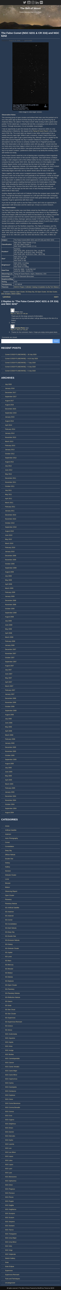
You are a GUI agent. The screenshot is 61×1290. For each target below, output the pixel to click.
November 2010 (10, 519)
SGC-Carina (9, 1083)
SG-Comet (8, 920)
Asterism (13, 292)
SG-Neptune (9, 981)
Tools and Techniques (12, 1279)
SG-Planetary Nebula (12, 993)
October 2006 (9, 706)
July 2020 (8, 384)
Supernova (9, 1270)
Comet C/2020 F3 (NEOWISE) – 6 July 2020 (20, 367)
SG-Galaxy (9, 944)
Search (56, 341)
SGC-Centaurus (10, 1091)
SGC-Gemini (9, 1132)
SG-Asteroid (9, 916)
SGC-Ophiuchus (10, 1181)
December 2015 (10, 409)
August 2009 (9, 572)
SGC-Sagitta (9, 1205)
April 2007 (8, 682)
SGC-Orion (9, 1185)
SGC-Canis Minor (11, 1075)
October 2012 (9, 454)
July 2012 (8, 466)
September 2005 (11, 759)
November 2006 (10, 702)
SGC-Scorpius (5, 294)
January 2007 (9, 694)
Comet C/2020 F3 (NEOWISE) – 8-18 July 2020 (21, 358)
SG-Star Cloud (10, 1009)
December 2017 (10, 392)
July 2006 (8, 719)
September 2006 (11, 710)
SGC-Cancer (9, 1062)
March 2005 (9, 784)
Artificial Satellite (10, 830)
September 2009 (11, 568)
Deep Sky (8, 850)
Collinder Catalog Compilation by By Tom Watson (42, 287)
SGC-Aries (8, 1046)
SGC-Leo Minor (10, 1152)
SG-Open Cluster (40, 292)
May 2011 (8, 494)
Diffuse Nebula (10, 854)
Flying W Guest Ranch (40, 131)
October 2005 (9, 755)
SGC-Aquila (9, 1042)
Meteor (7, 887)
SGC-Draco (9, 1128)
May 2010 (8, 539)
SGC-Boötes (9, 1054)
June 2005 (8, 772)
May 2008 (8, 629)
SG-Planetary (9, 989)
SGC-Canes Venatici (12, 1067)
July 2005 (8, 768)
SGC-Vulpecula (10, 1254)
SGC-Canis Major (11, 1071)
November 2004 (10, 800)
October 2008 (9, 608)
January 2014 (9, 433)
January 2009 (9, 596)
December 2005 (10, 747)
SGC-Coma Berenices (12, 1103)
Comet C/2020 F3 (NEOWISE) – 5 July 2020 (20, 371)
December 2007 (10, 649)
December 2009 (10, 555)
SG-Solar (8, 1005)
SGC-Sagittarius (10, 1209)
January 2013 (9, 449)
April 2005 (8, 780)
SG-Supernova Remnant (13, 1022)
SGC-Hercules (10, 1136)
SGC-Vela (8, 1246)
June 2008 (8, 625)
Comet (7, 842)
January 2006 (9, 743)
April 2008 (8, 633)
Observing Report (11, 891)
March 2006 (9, 735)
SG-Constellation (11, 924)
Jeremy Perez (20, 328)
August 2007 (9, 666)
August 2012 (9, 462)
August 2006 (9, 715)
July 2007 (8, 670)
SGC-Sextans (9, 1226)
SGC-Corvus (9, 1111)
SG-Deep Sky (30, 292)
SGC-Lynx (8, 1168)
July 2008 (8, 621)
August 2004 (9, 812)
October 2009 (9, 564)
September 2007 (11, 662)
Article (7, 826)
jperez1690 (28, 40)
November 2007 (10, 653)
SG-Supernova (10, 1018)
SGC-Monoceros (11, 1177)
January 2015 (9, 417)
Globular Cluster (10, 875)
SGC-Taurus (9, 1230)
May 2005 (8, 776)
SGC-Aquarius (10, 1038)
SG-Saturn (8, 1001)
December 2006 (10, 698)
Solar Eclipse (9, 1266)
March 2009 (9, 588)
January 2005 (9, 792)
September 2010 (11, 527)
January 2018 (9, 388)
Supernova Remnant (12, 1274)
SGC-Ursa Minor (11, 1242)
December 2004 (10, 796)
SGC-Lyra (8, 1173)
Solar (7, 1262)
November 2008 (10, 604)
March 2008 (9, 637)
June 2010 (8, 535)
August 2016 (9, 405)
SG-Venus (8, 1030)
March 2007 (9, 686)
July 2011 (8, 490)
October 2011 (9, 486)
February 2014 (10, 429)
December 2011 (10, 478)
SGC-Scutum (9, 1217)
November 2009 (10, 560)
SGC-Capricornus (11, 1079)
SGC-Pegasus (10, 1189)
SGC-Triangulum (11, 1234)
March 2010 (9, 543)
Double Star (9, 859)
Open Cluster (20, 292)
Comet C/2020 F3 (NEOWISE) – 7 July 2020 (20, 363)
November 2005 (10, 751)
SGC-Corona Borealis (12, 1107)
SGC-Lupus (9, 1164)
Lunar (7, 879)
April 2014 (8, 425)
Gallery (7, 867)
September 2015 (11, 413)
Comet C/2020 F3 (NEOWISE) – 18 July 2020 (20, 354)
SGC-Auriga (9, 1050)
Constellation (9, 846)
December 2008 (10, 600)
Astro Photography (11, 838)
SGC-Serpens (10, 1221)
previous (6, 297)
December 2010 (10, 515)
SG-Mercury (9, 965)
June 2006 (8, 723)
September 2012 (11, 458)
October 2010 (9, 523)
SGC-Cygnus (9, 1120)
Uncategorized (10, 1283)
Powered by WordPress (37, 1288)
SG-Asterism (9, 912)
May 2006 (8, 727)
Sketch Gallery (16, 294)
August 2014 (9, 421)
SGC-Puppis (9, 1201)
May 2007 (8, 678)
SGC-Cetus (9, 1099)
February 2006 (10, 739)
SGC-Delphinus (10, 1124)
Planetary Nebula (11, 903)
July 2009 (8, 576)
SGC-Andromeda (11, 1034)
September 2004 (11, 808)
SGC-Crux (8, 1115)
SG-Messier (9, 969)
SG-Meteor (9, 973)
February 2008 (10, 641)
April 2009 (8, 584)
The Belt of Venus (30, 9)
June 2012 (8, 470)
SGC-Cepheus (10, 1095)
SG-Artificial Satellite (12, 907)
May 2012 (8, 474)
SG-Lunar (8, 956)
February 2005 (10, 788)
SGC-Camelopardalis (12, 1058)
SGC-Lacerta (9, 1144)
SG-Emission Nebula (12, 940)
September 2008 (11, 613)
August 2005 (9, 763)
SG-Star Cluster (52, 292)
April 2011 (8, 498)
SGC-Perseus (10, 1193)
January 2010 (9, 551)
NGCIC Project (19, 287)
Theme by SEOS (49, 1288)
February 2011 (10, 507)
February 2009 (10, 592)
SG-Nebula (9, 977)
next (56, 297)
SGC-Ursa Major (11, 1238)
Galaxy (7, 863)
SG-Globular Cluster (12, 948)
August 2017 (9, 401)
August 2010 (9, 531)
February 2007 (10, 690)
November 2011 (10, 482)
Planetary (8, 899)
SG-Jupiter (8, 952)
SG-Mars (8, 961)
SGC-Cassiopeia (11, 1087)
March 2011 (9, 502)
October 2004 (9, 804)
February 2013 (10, 445)
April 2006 (8, 731)
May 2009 (8, 580)
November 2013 (10, 437)
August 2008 (9, 617)
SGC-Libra (8, 1160)
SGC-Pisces (9, 1197)
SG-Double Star (10, 936)
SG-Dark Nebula (10, 928)
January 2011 (9, 511)
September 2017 (11, 396)
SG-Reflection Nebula (12, 997)
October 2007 (9, 657)
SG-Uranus (9, 1026)
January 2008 (9, 645)
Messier (7, 883)
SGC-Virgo (9, 1250)
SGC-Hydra (9, 1140)
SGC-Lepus (9, 1156)
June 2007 (8, 674)
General (8, 871)
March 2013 (9, 441)
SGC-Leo (8, 1148)
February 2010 (10, 547)
